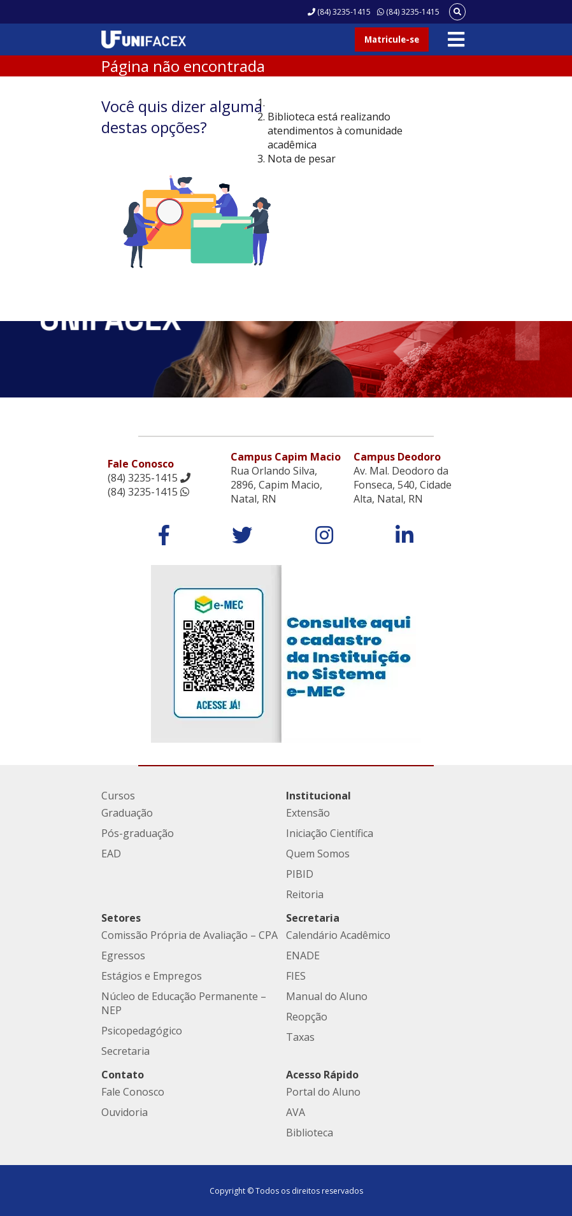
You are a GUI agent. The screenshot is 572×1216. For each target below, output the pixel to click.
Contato (122, 1075)
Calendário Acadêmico (338, 935)
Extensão (308, 813)
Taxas (300, 1037)
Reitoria (305, 894)
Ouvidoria (124, 1112)
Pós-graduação (137, 833)
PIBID (299, 874)
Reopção (306, 1017)
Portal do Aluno (323, 1092)
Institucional (318, 796)
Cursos (118, 796)
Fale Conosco (132, 1092)
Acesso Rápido (322, 1075)
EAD (111, 854)
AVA (295, 1112)
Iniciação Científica (329, 833)
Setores (121, 918)
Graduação (127, 813)
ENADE (303, 955)
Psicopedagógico (141, 1031)
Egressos (123, 955)
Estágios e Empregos (151, 976)
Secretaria (125, 1051)
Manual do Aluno (327, 996)
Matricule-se (391, 39)
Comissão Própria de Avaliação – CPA (189, 935)
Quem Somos (318, 854)
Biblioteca (309, 1133)
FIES (296, 976)
